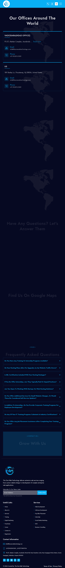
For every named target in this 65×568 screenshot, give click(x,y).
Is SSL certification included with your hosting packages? (25, 375)
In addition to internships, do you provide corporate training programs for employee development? (32, 406)
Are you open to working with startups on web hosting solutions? (29, 389)
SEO (36, 524)
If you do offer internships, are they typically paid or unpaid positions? (31, 382)
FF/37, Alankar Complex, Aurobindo (18, 41)
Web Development (40, 507)
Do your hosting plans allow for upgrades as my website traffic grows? (31, 368)
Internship (37, 517)
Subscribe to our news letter (12, 489)
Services (7, 513)
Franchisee (7, 524)
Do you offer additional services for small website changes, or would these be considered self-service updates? (30, 397)
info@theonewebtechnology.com (14, 544)
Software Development (41, 510)
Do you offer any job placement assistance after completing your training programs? (31, 422)
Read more (37, 41)
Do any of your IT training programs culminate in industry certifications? (31, 414)
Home (6, 507)
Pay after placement (40, 513)
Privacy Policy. (57, 566)
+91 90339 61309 (15, 56)
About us (7, 510)
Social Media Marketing (41, 520)
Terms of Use (48, 566)
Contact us (7, 530)
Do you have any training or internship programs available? (26, 361)
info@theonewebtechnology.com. (20, 49)
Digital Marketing (9, 520)
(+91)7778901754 (22, 548)
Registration (8, 534)
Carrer (6, 527)
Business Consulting (40, 527)
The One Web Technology (22, 566)
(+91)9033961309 (11, 548)
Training (7, 517)
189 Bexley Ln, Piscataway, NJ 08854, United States (23, 72)
